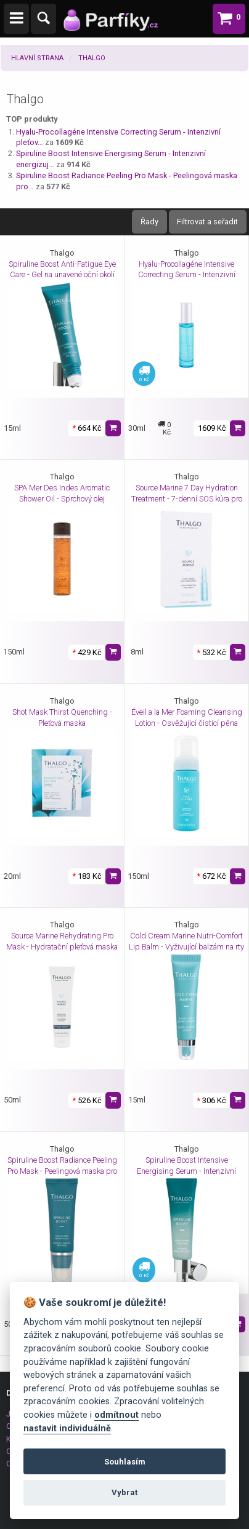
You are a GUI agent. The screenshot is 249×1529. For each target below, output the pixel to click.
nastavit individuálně (67, 1428)
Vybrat (124, 1492)
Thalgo (91, 58)
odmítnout (116, 1415)
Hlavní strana (37, 58)
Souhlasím (124, 1461)
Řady (149, 221)
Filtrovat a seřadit (207, 221)
